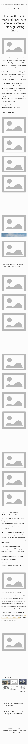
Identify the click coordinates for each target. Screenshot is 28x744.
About (22, 4)
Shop (26, 4)
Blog (2, 4)
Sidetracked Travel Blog (14, 8)
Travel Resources (9, 4)
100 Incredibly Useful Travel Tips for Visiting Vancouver (5, 688)
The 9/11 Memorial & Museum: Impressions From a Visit (22, 689)
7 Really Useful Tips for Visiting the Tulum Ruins (14, 688)
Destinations (17, 4)
